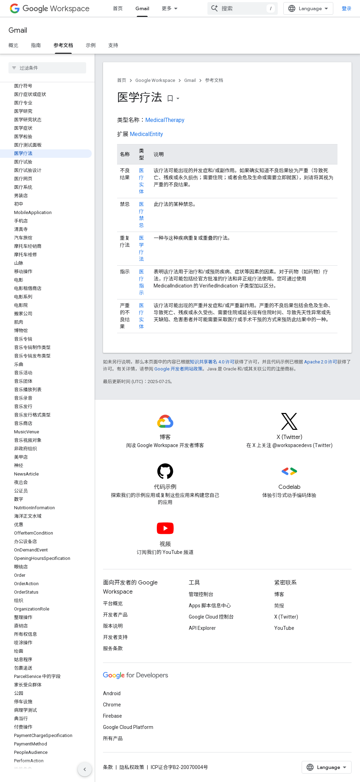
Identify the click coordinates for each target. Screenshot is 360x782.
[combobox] (242, 8)
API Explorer (202, 628)
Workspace (56, 8)
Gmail (17, 30)
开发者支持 (115, 637)
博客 (279, 594)
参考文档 (214, 80)
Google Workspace (155, 80)
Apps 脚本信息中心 (210, 605)
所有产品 (113, 738)
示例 (91, 45)
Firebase (112, 716)
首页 (118, 8)
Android (112, 693)
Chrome (112, 704)
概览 (13, 45)
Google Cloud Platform (128, 727)
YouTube (284, 628)
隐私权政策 (132, 767)
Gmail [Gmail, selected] (142, 8)
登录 (347, 8)
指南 (36, 45)
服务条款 (113, 648)
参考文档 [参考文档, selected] (63, 45)
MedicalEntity (146, 134)
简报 (279, 605)
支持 (113, 45)
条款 (108, 767)
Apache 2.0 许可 (320, 361)
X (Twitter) (286, 617)
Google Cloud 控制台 (211, 617)
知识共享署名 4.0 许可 (212, 361)
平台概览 (113, 603)
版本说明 (113, 626)
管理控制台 (201, 594)
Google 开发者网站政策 (178, 368)
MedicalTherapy (165, 120)
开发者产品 (115, 615)
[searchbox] (47, 67)
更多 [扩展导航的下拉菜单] (167, 8)
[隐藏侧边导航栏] (85, 769)
